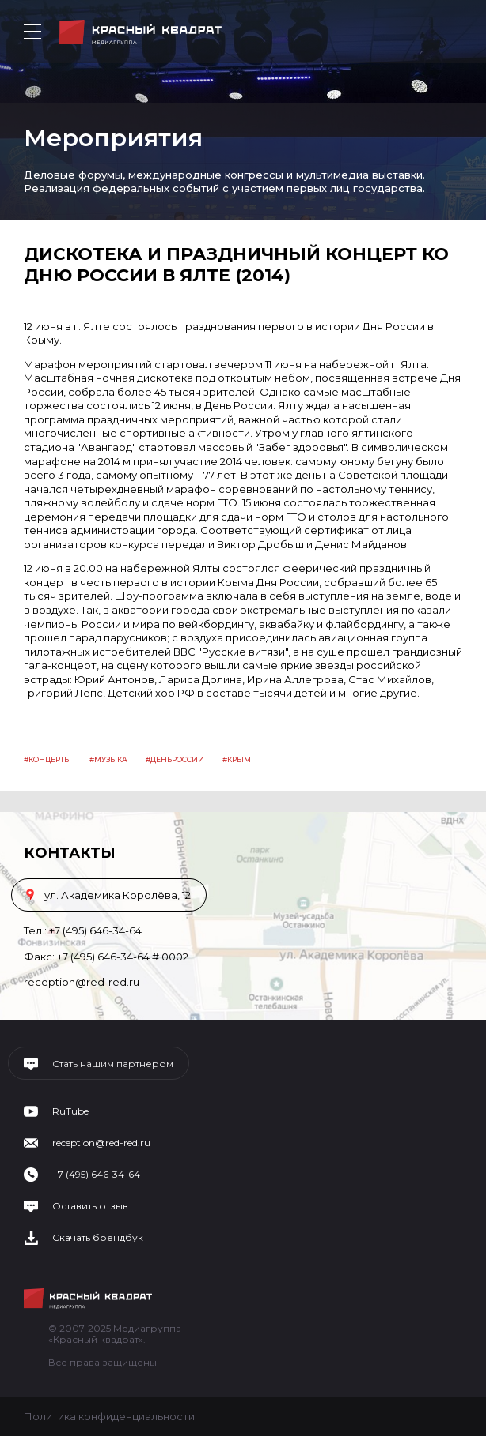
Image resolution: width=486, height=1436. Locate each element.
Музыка (110, 759)
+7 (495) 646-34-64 (95, 930)
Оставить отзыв (90, 1206)
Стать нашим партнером (112, 1064)
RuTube (70, 1111)
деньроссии (177, 759)
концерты (49, 759)
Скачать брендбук (97, 1237)
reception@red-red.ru (81, 982)
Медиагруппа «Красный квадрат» (140, 32)
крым (239, 759)
